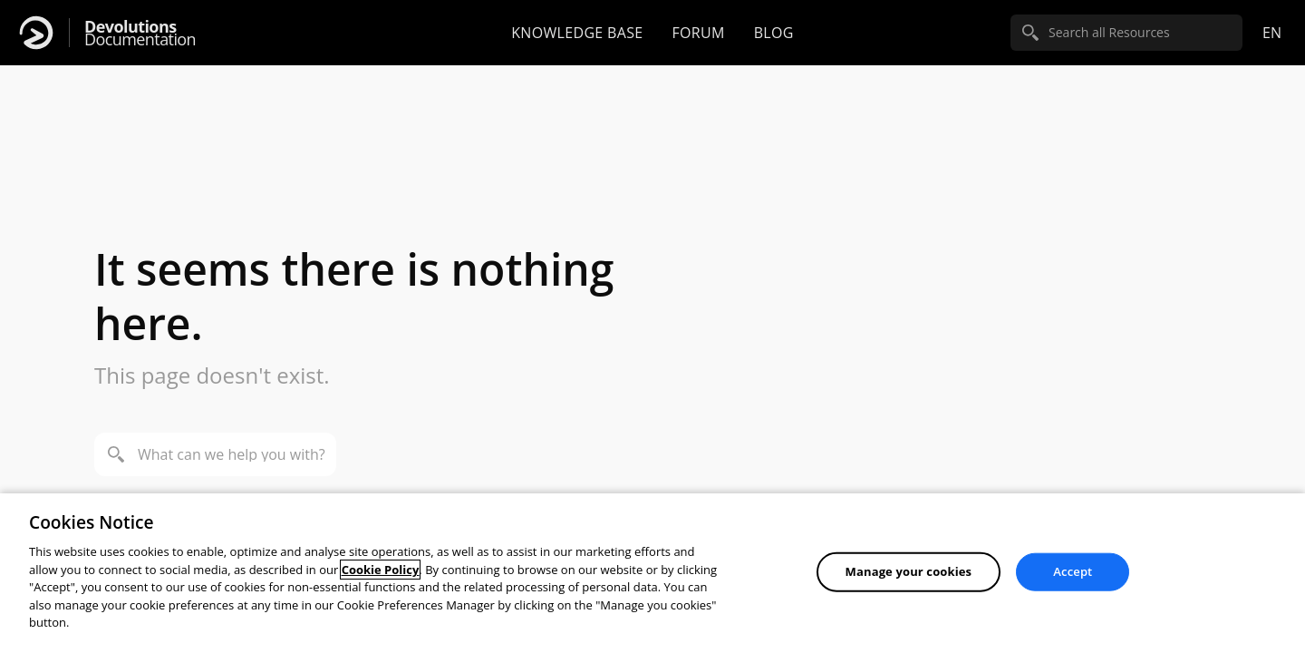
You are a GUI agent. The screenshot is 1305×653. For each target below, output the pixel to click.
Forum (698, 33)
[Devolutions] (36, 33)
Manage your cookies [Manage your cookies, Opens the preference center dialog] (909, 571)
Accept (1072, 571)
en (1271, 33)
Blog (774, 33)
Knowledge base (577, 33)
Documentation (140, 33)
